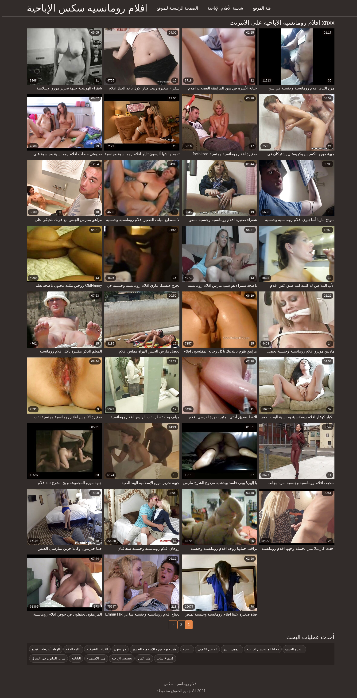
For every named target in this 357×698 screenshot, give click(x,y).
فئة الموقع (260, 8)
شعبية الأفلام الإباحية (223, 8)
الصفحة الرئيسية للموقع (175, 8)
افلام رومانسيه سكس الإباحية (85, 8)
